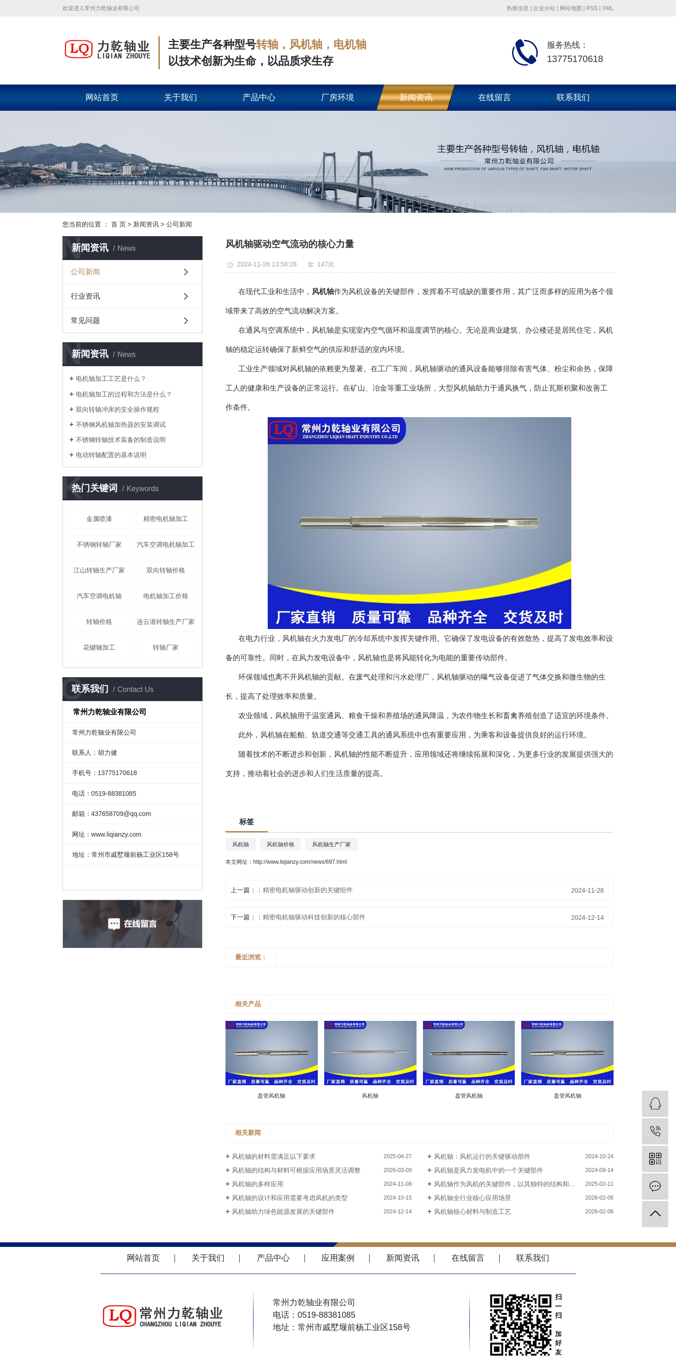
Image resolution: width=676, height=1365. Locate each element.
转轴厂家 (166, 647)
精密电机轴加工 (165, 518)
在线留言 (494, 97)
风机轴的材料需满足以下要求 (273, 1156)
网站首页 (101, 97)
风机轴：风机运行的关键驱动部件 (482, 1156)
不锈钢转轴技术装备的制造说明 (121, 439)
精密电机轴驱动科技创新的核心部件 (314, 917)
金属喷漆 (99, 518)
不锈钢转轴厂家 (99, 544)
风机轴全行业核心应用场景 (472, 1197)
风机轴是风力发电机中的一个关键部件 (488, 1170)
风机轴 (240, 844)
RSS (592, 8)
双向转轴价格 (165, 570)
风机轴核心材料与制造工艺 (472, 1211)
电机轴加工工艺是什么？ (111, 378)
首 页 (118, 224)
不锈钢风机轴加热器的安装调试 (121, 424)
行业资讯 (85, 296)
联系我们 (573, 97)
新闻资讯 (416, 97)
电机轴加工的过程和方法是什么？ (124, 394)
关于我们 (180, 97)
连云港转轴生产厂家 (166, 621)
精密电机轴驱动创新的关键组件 (308, 890)
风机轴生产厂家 (331, 844)
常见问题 (85, 320)
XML (608, 8)
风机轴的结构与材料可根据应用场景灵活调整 (296, 1170)
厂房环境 (337, 97)
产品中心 (259, 97)
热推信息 (518, 8)
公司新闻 (179, 224)
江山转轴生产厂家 (99, 570)
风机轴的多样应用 (257, 1184)
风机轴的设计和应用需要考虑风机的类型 (290, 1197)
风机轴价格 (280, 844)
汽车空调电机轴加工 (166, 544)
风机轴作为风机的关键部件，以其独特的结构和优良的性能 (517, 1184)
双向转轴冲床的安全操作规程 (117, 409)
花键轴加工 (99, 647)
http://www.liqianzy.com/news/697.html (300, 862)
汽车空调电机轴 (99, 596)
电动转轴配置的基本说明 (111, 455)
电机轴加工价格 (165, 596)
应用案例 (338, 1258)
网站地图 (571, 8)
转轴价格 (99, 621)
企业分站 (544, 8)
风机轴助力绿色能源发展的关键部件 (283, 1211)
